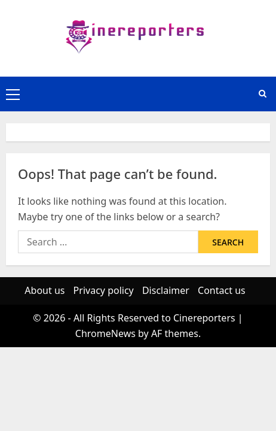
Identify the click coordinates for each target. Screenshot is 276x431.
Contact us (222, 290)
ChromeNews (105, 333)
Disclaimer (165, 290)
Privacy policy (103, 290)
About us (44, 290)
